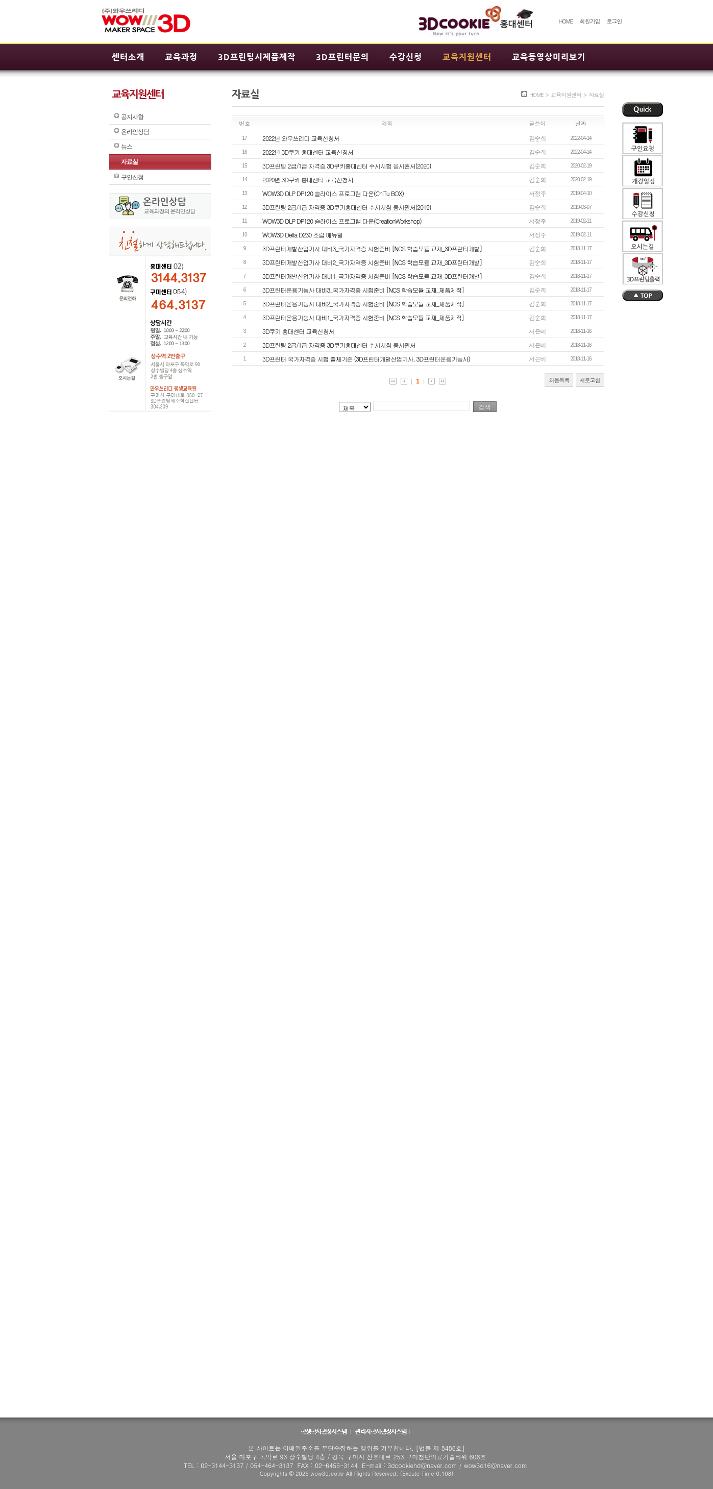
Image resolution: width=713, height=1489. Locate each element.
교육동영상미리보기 (548, 57)
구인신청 (132, 177)
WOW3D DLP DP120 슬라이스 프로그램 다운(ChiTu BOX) (333, 193)
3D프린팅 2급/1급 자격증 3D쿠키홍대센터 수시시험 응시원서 (338, 345)
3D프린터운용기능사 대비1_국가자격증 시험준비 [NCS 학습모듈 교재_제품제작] (363, 317)
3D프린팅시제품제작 (257, 57)
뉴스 (126, 146)
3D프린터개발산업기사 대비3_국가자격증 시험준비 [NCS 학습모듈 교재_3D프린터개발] (372, 248)
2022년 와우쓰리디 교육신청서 (300, 138)
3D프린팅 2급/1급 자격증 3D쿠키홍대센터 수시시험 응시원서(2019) (346, 207)
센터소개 (128, 57)
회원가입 (589, 21)
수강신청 (405, 57)
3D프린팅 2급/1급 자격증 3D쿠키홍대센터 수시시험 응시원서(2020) (346, 165)
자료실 (129, 161)
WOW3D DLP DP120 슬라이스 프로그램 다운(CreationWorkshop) (342, 221)
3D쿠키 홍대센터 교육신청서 (298, 331)
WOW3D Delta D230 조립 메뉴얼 (302, 234)
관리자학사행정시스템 (381, 1431)
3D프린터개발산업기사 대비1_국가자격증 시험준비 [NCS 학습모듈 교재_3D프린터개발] (372, 276)
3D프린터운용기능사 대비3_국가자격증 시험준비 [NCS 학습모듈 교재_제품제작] (363, 289)
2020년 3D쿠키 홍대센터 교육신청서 (307, 179)
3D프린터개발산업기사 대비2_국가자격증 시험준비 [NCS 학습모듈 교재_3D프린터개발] (372, 262)
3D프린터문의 (342, 57)
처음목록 (559, 380)
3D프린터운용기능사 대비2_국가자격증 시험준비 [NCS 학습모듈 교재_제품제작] (363, 303)
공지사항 (132, 117)
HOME (565, 21)
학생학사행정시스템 (324, 1431)
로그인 (614, 21)
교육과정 (181, 57)
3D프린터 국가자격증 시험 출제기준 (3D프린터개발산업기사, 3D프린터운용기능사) (366, 358)
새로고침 (590, 380)
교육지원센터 (466, 57)
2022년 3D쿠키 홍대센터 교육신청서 (307, 152)
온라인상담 (135, 131)
